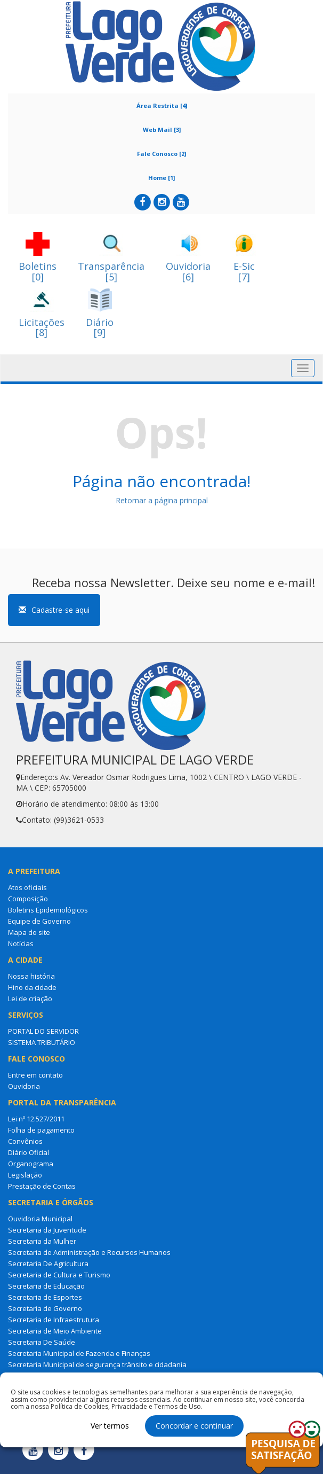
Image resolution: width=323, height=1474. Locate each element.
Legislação (25, 1175)
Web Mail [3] (162, 130)
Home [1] (161, 178)
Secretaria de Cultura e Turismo (59, 1275)
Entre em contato (35, 1075)
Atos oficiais (27, 887)
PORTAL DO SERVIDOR (43, 1031)
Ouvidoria (24, 1086)
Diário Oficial (28, 1152)
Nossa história (31, 976)
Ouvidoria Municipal (40, 1218)
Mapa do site (29, 932)
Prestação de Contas (42, 1186)
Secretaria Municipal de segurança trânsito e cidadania (97, 1364)
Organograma (30, 1163)
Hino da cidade (32, 987)
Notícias (21, 943)
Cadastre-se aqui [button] (54, 610)
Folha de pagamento (41, 1130)
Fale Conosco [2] (161, 154)
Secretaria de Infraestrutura (53, 1319)
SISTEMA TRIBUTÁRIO (41, 1042)
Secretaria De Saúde (41, 1342)
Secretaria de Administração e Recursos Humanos (89, 1252)
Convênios (25, 1141)
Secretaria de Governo (45, 1308)
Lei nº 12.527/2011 (36, 1119)
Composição (28, 898)
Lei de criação (30, 998)
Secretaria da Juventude (47, 1230)
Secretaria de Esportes (45, 1297)
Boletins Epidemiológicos (48, 910)
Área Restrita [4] (161, 106)
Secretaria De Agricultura (48, 1263)
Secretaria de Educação (46, 1286)
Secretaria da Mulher (42, 1241)
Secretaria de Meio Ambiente (55, 1331)
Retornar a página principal (162, 500)
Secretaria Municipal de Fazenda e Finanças (79, 1353)
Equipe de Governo (39, 921)
